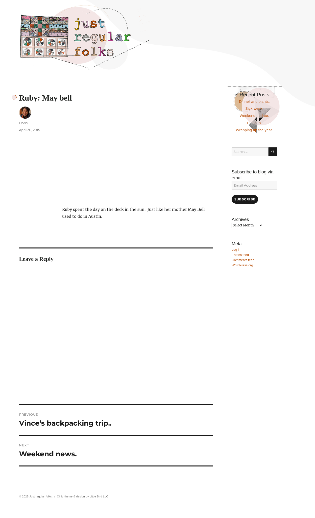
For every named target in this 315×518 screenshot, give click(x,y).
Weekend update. (254, 116)
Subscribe (244, 199)
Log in (236, 249)
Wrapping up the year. (254, 130)
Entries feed (240, 255)
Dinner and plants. (254, 102)
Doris (23, 123)
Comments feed (243, 260)
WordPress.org (242, 265)
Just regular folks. (41, 496)
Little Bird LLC (99, 496)
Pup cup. (254, 123)
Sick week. (254, 108)
